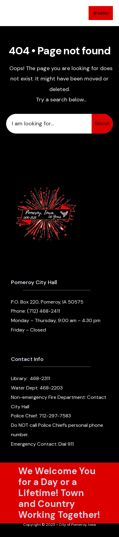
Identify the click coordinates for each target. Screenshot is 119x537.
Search (102, 124)
